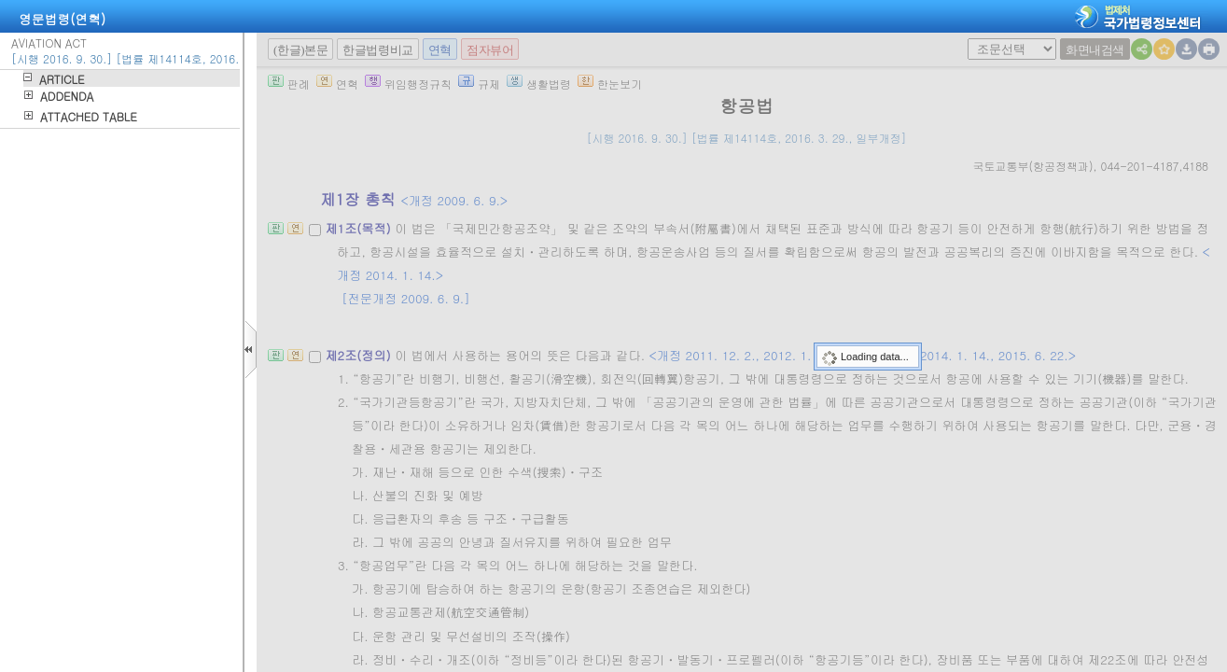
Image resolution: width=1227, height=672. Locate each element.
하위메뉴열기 (27, 77)
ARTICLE (62, 79)
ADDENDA (66, 96)
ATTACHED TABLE (88, 116)
